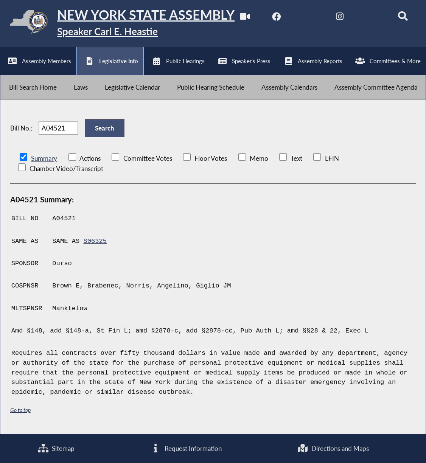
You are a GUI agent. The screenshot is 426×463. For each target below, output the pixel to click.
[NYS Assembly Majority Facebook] (276, 18)
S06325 (95, 241)
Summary (44, 158)
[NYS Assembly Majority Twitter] (308, 18)
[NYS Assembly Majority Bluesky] (371, 18)
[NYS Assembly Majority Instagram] (339, 18)
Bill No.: (21, 128)
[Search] (402, 18)
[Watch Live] (244, 18)
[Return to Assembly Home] (117, 23)
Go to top (20, 410)
